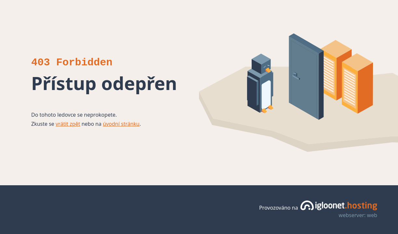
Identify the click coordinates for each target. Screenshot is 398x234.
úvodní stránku (121, 123)
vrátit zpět (68, 123)
